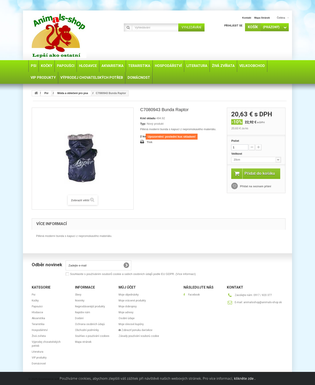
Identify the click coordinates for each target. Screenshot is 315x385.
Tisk (149, 142)
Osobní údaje (127, 318)
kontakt (246, 17)
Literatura (37, 351)
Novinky (79, 300)
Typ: (143, 123)
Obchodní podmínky (87, 330)
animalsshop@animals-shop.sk (262, 302)
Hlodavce (37, 312)
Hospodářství (40, 330)
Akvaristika (38, 318)
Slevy (78, 294)
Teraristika (38, 324)
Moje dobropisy (128, 306)
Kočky (35, 300)
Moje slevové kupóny (131, 324)
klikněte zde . (245, 378)
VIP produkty (39, 357)
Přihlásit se (233, 25)
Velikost (237, 153)
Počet (235, 140)
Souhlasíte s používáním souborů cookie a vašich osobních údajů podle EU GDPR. (133, 274)
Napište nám (82, 312)
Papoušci (37, 306)
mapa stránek (262, 17)
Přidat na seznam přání (255, 191)
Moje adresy (126, 312)
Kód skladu (148, 118)
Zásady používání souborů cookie (139, 336)
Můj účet (127, 287)
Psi (33, 294)
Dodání (79, 318)
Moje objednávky (129, 294)
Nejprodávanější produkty (90, 306)
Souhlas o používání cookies (92, 336)
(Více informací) (186, 274)
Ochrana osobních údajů (90, 324)
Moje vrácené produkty (132, 300)
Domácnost (39, 363)
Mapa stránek (83, 341)
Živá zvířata (39, 336)
